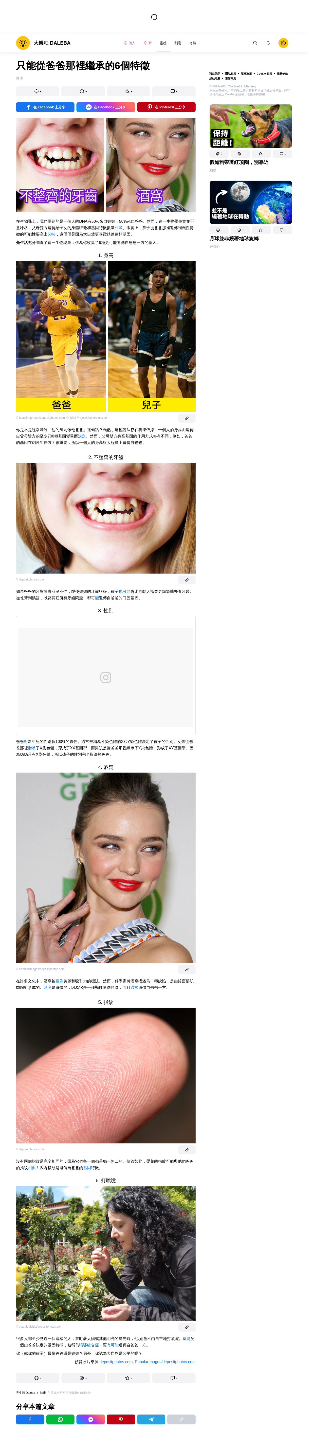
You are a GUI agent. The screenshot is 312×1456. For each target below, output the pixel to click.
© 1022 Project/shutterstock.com (87, 417)
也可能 (124, 591)
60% (51, 234)
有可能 (113, 1345)
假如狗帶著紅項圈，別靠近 (239, 162)
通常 (134, 987)
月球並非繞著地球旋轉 (234, 238)
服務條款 (282, 73)
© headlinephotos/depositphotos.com (40, 417)
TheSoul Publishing (242, 86)
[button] (219, 154)
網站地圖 (214, 78)
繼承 (32, 748)
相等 (119, 228)
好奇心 (214, 246)
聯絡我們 (214, 73)
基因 (87, 1168)
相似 (32, 1168)
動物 (212, 170)
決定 (82, 436)
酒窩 (48, 987)
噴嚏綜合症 (89, 1345)
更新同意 (230, 78)
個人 (129, 43)
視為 (59, 981)
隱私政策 (230, 73)
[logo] (43, 43)
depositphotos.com (115, 1362)
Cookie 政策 (264, 73)
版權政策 (246, 73)
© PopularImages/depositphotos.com (40, 969)
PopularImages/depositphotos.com (165, 1362)
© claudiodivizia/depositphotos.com (39, 1326)
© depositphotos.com (30, 579)
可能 (95, 598)
